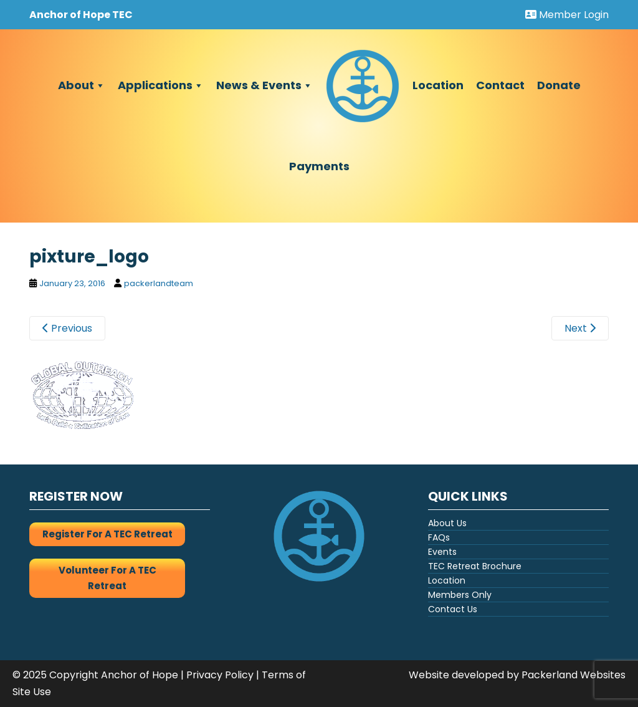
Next (580, 328)
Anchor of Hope (139, 675)
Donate (559, 85)
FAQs (439, 537)
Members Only (460, 595)
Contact (500, 85)
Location (438, 85)
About (81, 85)
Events (442, 552)
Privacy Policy (220, 675)
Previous (67, 328)
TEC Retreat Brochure (474, 566)
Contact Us (452, 609)
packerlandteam (158, 283)
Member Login (567, 14)
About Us (447, 523)
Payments (319, 166)
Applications (161, 85)
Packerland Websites (573, 675)
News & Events (264, 85)
